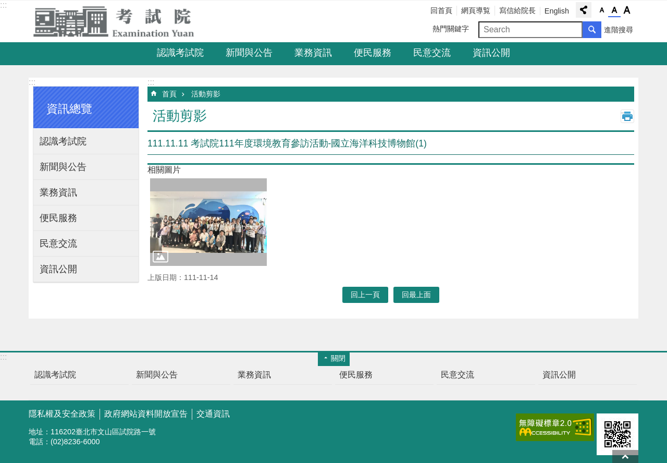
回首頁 (441, 10)
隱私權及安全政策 (62, 413)
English (557, 11)
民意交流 (432, 52)
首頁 (169, 94)
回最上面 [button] (416, 294)
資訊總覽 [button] (69, 108)
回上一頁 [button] (365, 294)
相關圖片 (164, 169)
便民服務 (372, 52)
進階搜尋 (618, 30)
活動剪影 (205, 94)
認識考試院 (180, 52)
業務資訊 (313, 52)
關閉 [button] (338, 358)
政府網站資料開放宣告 (146, 413)
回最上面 (625, 456)
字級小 (602, 10)
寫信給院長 (517, 10)
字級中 (614, 10)
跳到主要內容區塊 (5, 5)
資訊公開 (491, 52)
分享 (583, 10)
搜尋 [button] (592, 29)
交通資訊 (213, 413)
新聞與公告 (249, 52)
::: (3, 5)
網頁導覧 (475, 10)
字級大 (627, 10)
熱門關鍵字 (451, 29)
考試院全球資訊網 (120, 21)
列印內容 (627, 116)
